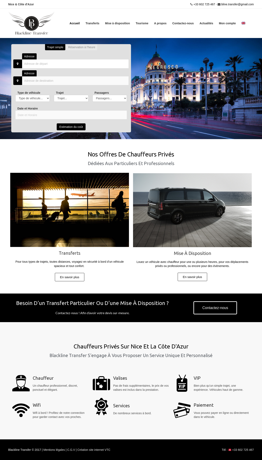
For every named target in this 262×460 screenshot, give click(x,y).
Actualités (206, 23)
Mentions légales (54, 449)
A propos (160, 23)
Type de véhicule (28, 92)
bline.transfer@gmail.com (237, 4)
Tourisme (142, 23)
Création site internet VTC (93, 449)
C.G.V (71, 449)
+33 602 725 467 (204, 4)
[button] (69, 277)
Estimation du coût (71, 126)
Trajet (59, 92)
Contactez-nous (183, 23)
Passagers (102, 92)
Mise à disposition (117, 23)
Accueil (75, 23)
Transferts (92, 23)
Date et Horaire (27, 108)
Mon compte (227, 23)
